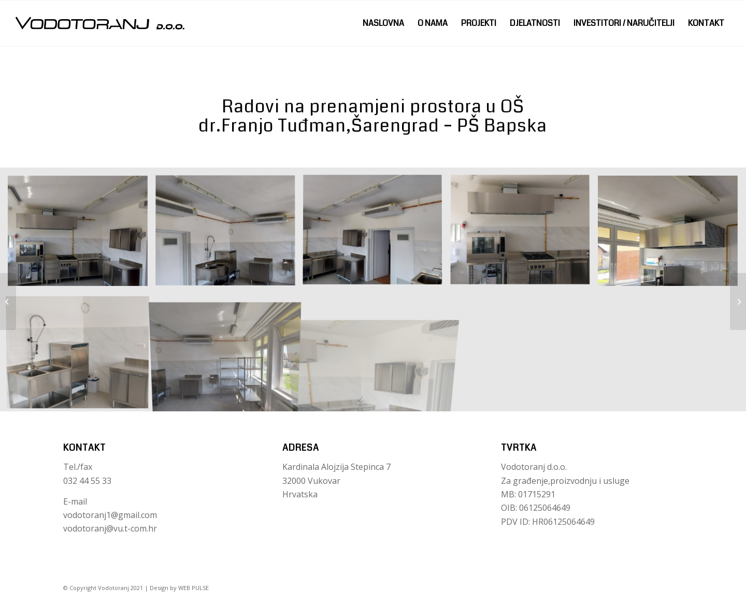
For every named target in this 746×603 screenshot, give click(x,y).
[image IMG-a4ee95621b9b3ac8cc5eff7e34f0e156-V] (671, 235)
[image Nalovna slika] (81, 235)
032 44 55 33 (87, 480)
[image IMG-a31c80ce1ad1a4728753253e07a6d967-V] (229, 353)
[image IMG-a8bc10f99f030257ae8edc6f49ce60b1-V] (81, 353)
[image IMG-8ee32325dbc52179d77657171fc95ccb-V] (229, 235)
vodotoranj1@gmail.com (110, 515)
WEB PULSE (193, 588)
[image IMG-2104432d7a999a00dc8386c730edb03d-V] (524, 235)
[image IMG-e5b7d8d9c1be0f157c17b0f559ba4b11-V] (376, 353)
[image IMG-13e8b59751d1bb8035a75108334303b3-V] (376, 235)
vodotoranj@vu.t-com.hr (110, 528)
